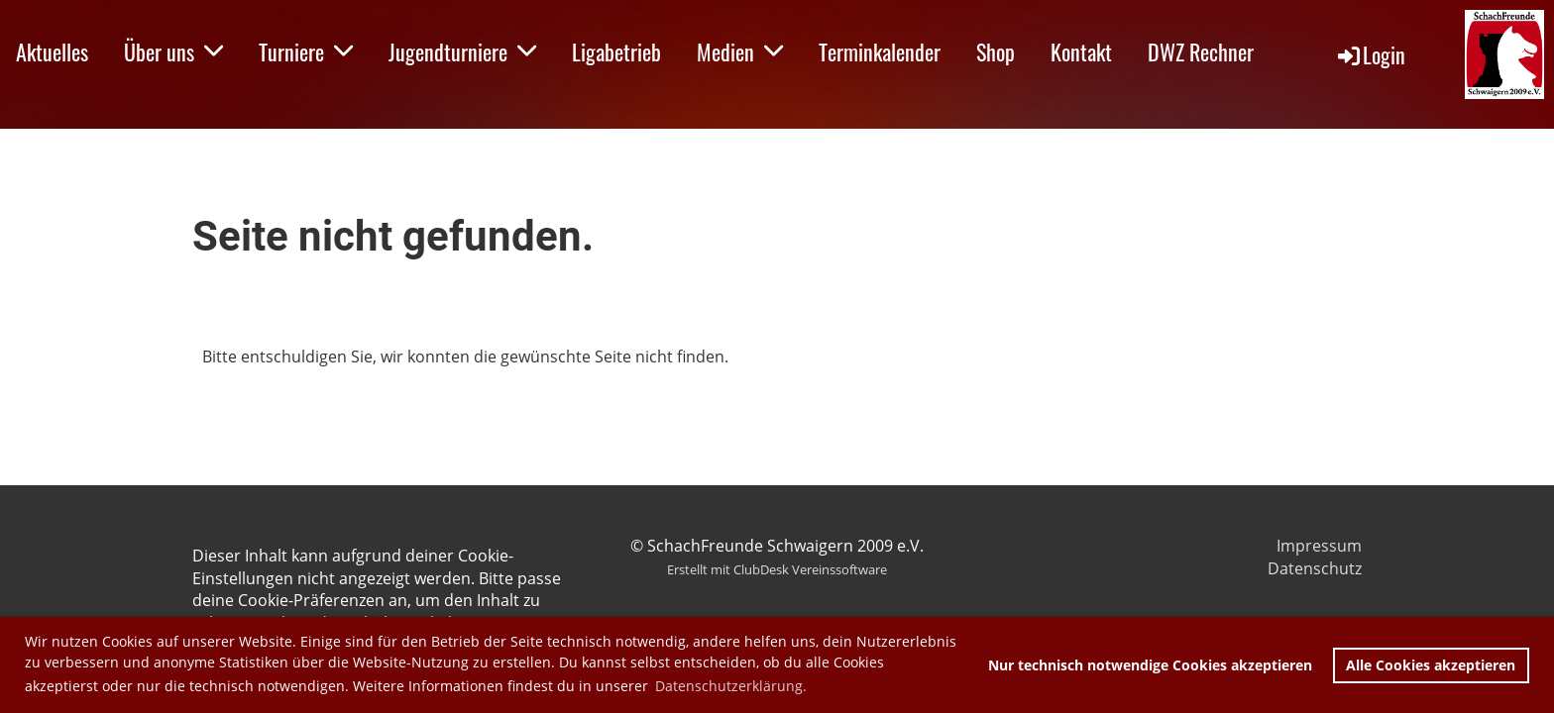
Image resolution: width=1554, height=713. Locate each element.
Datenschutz (1315, 568)
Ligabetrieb (616, 51)
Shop (995, 51)
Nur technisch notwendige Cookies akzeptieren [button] (1150, 665)
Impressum (1319, 546)
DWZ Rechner (1201, 51)
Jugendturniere (462, 51)
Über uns (173, 51)
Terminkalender (880, 51)
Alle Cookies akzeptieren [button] (1430, 665)
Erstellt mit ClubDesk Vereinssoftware (777, 569)
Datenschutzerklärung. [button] (731, 685)
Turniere (306, 51)
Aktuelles (52, 51)
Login (1370, 54)
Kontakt (1081, 51)
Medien (740, 51)
